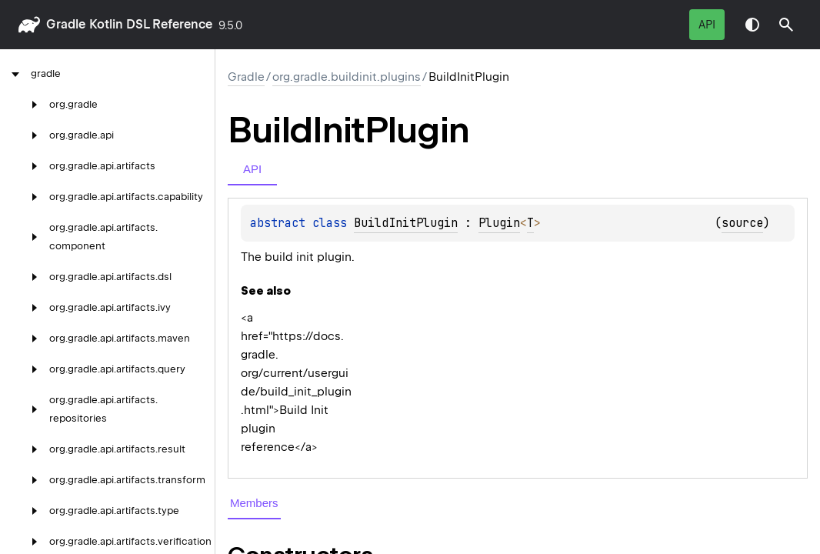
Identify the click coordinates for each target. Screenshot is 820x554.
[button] (786, 24)
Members (254, 502)
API (706, 24)
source (742, 223)
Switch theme (752, 24)
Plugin (499, 223)
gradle (65, 24)
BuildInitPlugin (406, 223)
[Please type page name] (786, 24)
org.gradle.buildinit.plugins (346, 77)
